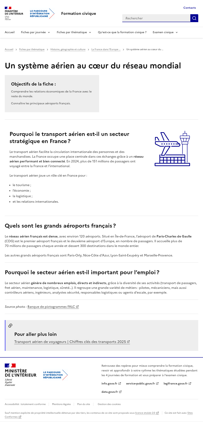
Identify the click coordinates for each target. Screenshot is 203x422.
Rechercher (194, 18)
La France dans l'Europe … (105, 49)
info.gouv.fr (109, 383)
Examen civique (163, 32)
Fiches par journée (33, 32)
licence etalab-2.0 (145, 413)
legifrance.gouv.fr (176, 383)
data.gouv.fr (110, 392)
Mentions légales (61, 404)
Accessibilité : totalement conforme (25, 404)
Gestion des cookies (109, 404)
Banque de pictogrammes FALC (51, 306)
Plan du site (83, 404)
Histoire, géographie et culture (67, 49)
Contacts (189, 8)
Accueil (10, 32)
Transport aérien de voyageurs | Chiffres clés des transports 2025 (70, 341)
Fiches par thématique (72, 32)
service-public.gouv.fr (140, 383)
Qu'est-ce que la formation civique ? (122, 32)
